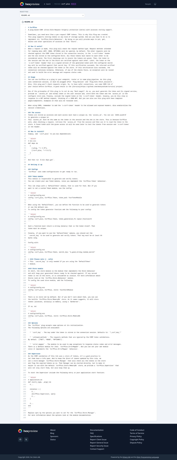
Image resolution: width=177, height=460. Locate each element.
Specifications (96, 436)
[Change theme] (155, 4)
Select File (24, 12)
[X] (26, 439)
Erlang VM (126, 457)
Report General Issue (99, 443)
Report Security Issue (99, 446)
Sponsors (54, 436)
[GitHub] (20, 439)
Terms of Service (137, 433)
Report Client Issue (98, 439)
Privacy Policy (136, 436)
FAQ (92, 433)
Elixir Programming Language (148, 457)
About (52, 430)
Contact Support (97, 449)
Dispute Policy (136, 443)
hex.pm (148, 4)
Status (53, 439)
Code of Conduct (137, 430)
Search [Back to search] (47, 4)
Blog (52, 433)
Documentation (97, 430)
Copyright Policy (137, 439)
